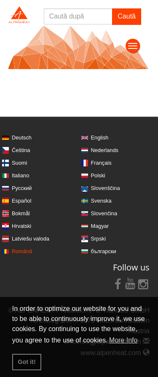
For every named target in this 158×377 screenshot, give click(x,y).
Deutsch (22, 137)
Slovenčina (104, 213)
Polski (98, 175)
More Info (123, 340)
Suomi (19, 163)
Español (21, 201)
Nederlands (104, 150)
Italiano (20, 175)
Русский (22, 188)
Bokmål (21, 213)
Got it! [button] (26, 361)
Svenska (101, 201)
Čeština (21, 150)
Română (22, 251)
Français (101, 163)
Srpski (98, 238)
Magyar (100, 226)
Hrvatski (21, 226)
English (100, 137)
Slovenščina (105, 188)
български (103, 251)
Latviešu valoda (30, 238)
